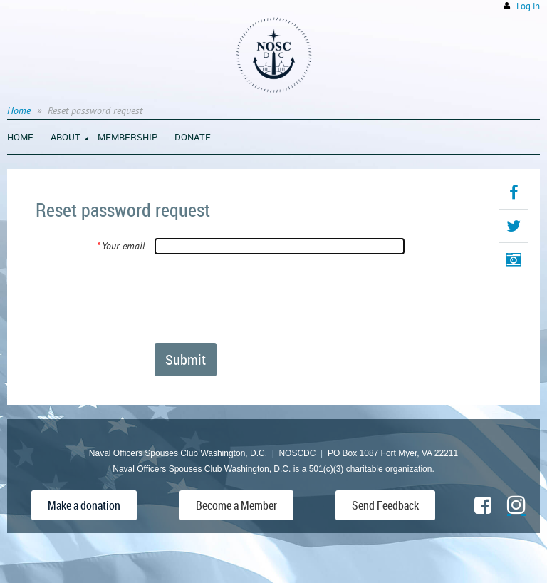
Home (19, 110)
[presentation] (263, 298)
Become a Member (236, 505)
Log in (528, 6)
